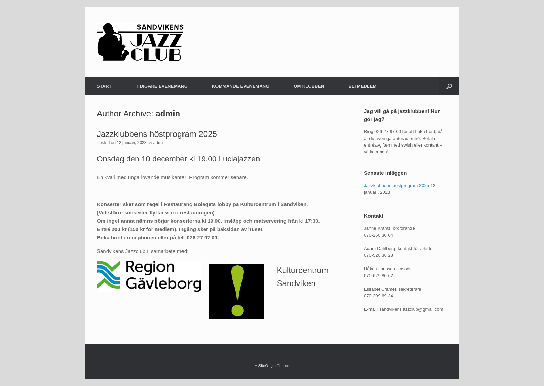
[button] (449, 86)
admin (167, 113)
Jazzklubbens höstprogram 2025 (157, 134)
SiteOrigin (267, 365)
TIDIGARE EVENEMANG (162, 86)
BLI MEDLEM (362, 86)
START (104, 86)
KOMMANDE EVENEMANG (240, 86)
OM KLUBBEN (309, 86)
